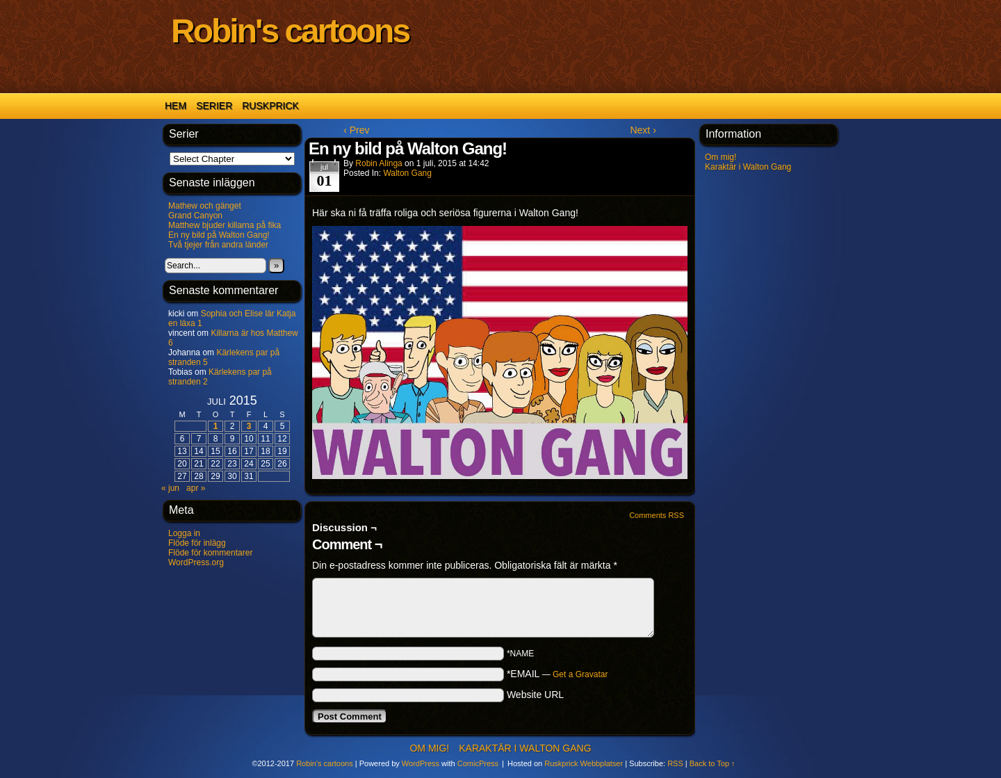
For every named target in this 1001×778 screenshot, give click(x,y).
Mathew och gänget (204, 206)
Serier (214, 105)
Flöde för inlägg (197, 543)
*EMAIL (557, 673)
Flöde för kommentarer (210, 553)
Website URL (535, 694)
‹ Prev (356, 130)
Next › (643, 130)
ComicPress (477, 763)
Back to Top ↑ (712, 763)
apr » (195, 488)
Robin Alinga (378, 163)
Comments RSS (656, 515)
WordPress (420, 763)
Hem (175, 105)
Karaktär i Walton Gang (748, 167)
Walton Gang (407, 173)
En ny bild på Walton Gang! (219, 235)
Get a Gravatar (580, 674)
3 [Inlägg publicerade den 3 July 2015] (249, 426)
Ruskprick (270, 105)
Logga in (184, 533)
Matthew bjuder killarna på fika (224, 225)
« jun (170, 488)
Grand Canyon (195, 215)
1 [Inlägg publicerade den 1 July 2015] (215, 426)
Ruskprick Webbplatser (583, 763)
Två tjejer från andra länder (218, 245)
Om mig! (720, 157)
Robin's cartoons (290, 31)
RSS (675, 763)
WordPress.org (196, 562)
